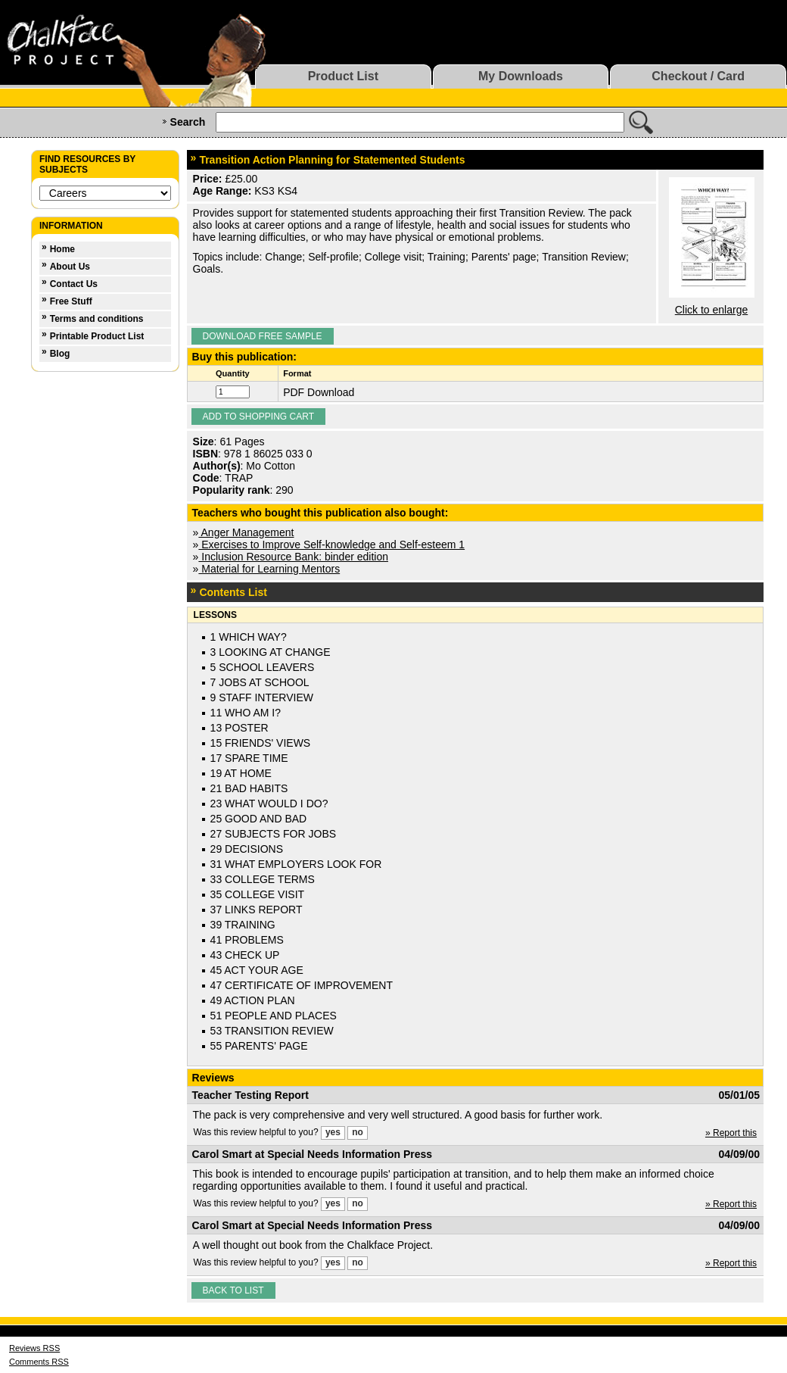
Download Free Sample (262, 336)
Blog (60, 353)
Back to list (233, 1290)
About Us (70, 266)
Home (62, 249)
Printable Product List (97, 336)
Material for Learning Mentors (269, 569)
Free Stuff (71, 301)
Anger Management (246, 532)
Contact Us (74, 284)
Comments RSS (39, 1361)
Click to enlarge (711, 310)
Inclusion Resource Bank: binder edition (293, 557)
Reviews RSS (34, 1348)
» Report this (731, 1133)
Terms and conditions (97, 319)
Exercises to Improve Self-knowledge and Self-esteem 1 (331, 544)
